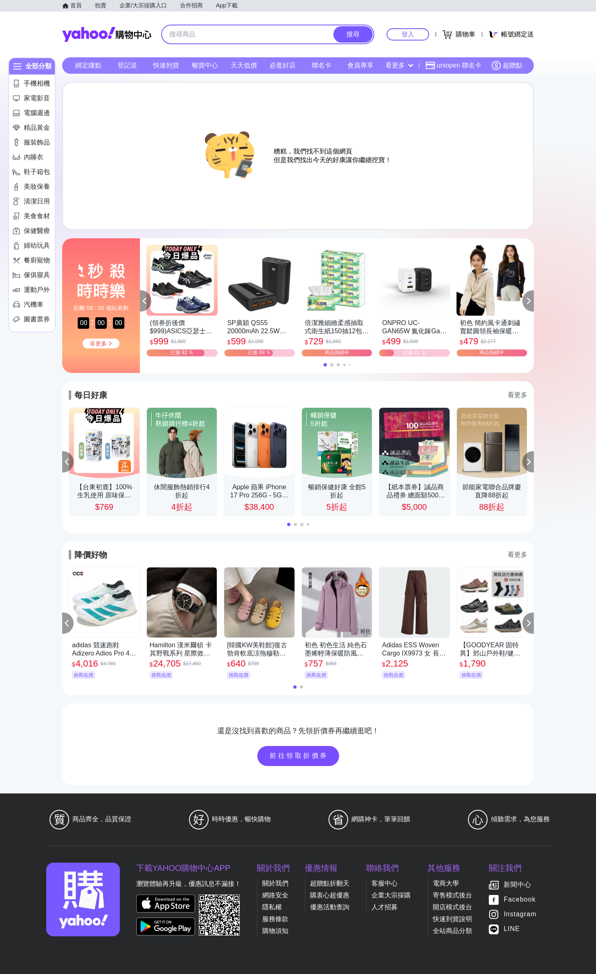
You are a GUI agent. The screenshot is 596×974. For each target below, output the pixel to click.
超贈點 (506, 65)
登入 (408, 34)
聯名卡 (321, 65)
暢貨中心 (205, 65)
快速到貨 (166, 65)
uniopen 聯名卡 (453, 65)
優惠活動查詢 (329, 907)
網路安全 (275, 895)
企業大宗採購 (391, 895)
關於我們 (275, 883)
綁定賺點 (88, 65)
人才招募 (384, 907)
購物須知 (275, 930)
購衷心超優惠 (329, 895)
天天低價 (244, 65)
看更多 (399, 65)
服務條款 (275, 918)
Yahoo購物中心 (106, 34)
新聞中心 (517, 884)
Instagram (520, 914)
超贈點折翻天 (329, 883)
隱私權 (272, 907)
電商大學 (446, 883)
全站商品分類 (452, 930)
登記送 (127, 65)
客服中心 (384, 883)
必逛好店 (283, 65)
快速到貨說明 (452, 918)
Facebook (519, 899)
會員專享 (360, 65)
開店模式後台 (452, 907)
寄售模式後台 (452, 895)
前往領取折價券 (299, 755)
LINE (512, 929)
